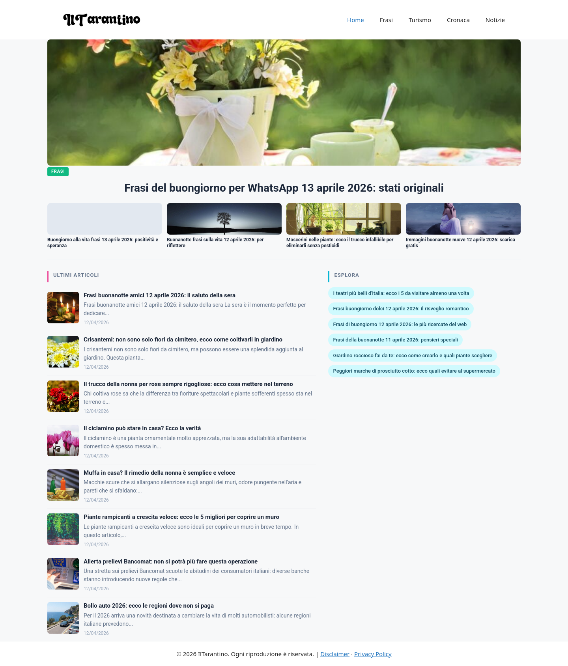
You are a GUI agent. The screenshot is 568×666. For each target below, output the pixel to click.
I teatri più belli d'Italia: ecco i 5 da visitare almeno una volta (401, 293)
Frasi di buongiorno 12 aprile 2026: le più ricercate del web (400, 324)
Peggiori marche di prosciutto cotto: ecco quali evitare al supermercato (414, 371)
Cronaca (458, 20)
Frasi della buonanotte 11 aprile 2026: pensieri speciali (395, 340)
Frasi (386, 20)
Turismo (420, 20)
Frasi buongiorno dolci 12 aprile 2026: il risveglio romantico (401, 309)
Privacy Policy (373, 654)
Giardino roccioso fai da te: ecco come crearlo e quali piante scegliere (412, 355)
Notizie (495, 20)
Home (355, 20)
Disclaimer (334, 654)
